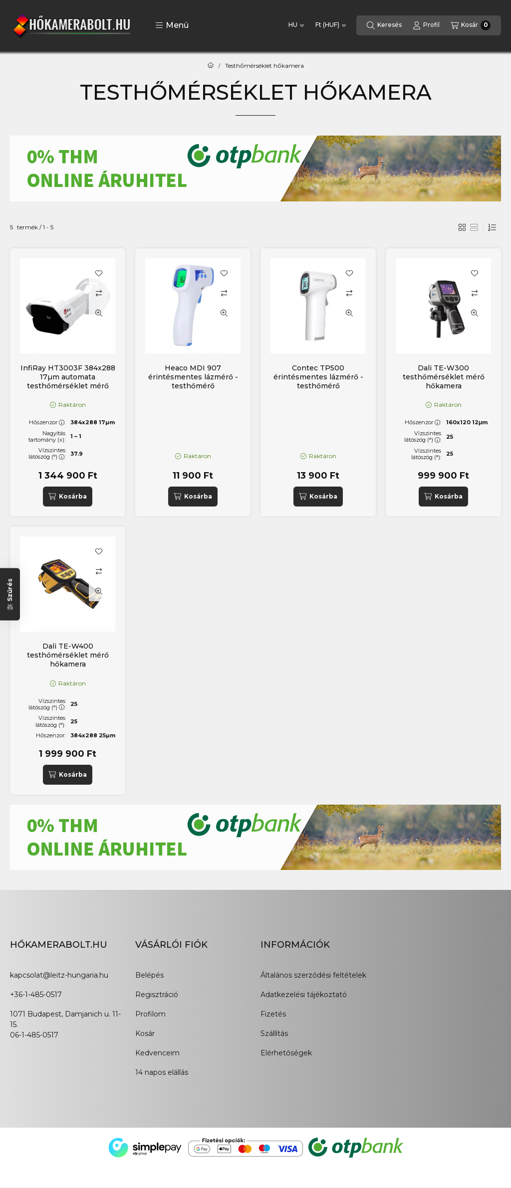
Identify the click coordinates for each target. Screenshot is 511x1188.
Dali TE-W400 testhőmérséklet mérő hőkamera (68, 655)
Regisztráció (156, 994)
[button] (172, 25)
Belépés (149, 975)
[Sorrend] (492, 227)
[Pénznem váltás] (330, 25)
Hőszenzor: (47, 422)
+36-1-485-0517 (36, 994)
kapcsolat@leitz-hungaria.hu (59, 975)
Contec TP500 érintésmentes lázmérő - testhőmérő (318, 376)
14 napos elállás (161, 1072)
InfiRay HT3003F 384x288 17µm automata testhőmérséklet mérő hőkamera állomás (67, 381)
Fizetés (273, 1014)
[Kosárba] (67, 497)
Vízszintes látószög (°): (46, 453)
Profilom (150, 1014)
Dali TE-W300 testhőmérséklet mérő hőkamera (444, 376)
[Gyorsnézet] (99, 313)
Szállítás (274, 1033)
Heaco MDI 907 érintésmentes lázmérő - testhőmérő (193, 376)
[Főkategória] (211, 65)
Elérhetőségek (286, 1052)
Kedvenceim (157, 1052)
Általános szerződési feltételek (313, 975)
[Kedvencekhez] (99, 273)
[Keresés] (384, 25)
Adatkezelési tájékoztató (303, 994)
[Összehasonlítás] (99, 293)
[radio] (474, 227)
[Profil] (426, 25)
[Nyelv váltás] (296, 25)
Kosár (145, 1033)
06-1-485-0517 (34, 1034)
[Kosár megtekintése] (470, 25)
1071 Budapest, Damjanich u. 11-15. (65, 1019)
